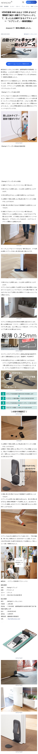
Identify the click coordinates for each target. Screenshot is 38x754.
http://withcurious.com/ (14, 619)
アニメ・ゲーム (25, 6)
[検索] (23, 2)
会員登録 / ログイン (31, 2)
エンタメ (12, 6)
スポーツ (18, 6)
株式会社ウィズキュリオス (30, 34)
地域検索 (6, 6)
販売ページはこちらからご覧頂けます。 (19, 64)
